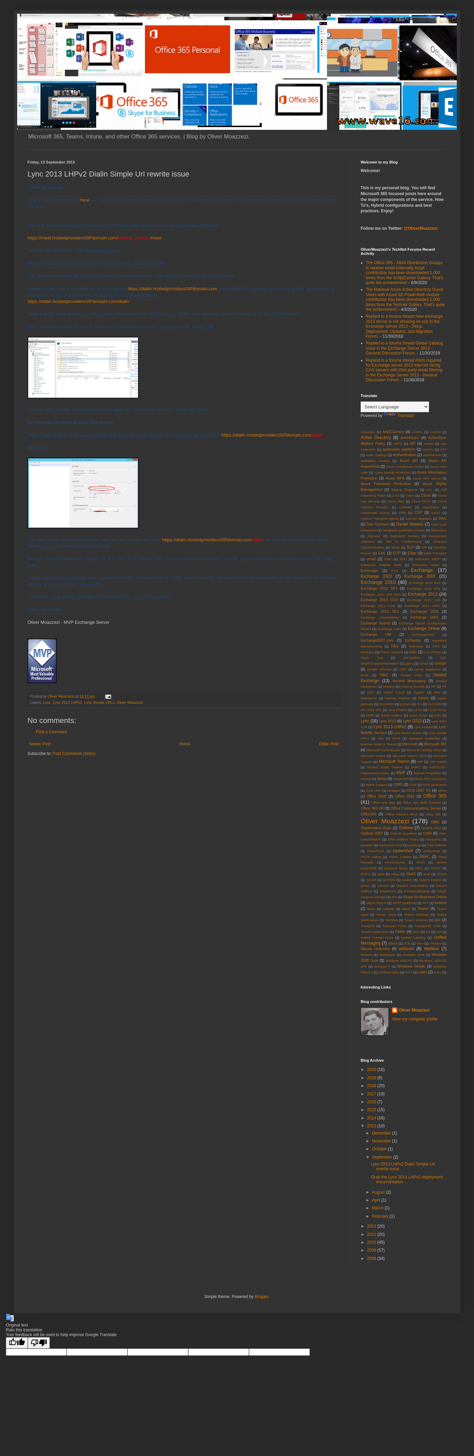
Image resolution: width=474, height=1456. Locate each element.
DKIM (395, 547)
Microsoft (409, 744)
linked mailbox (391, 715)
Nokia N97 (400, 779)
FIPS (436, 646)
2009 (372, 1250)
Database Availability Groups (404, 530)
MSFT (415, 767)
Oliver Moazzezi (129, 702)
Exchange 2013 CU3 (379, 600)
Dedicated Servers (404, 536)
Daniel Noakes (410, 524)
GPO (403, 669)
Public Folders (400, 857)
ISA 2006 (434, 704)
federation (416, 646)
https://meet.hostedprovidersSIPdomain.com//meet (94, 237)
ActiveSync (410, 438)
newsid (366, 779)
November (382, 1141)
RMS (419, 868)
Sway (371, 909)
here (84, 200)
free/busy (367, 652)
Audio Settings (376, 455)
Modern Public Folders (385, 767)
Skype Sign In (376, 903)
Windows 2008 (414, 955)
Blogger (262, 1296)
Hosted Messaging (409, 681)
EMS (403, 559)
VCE (407, 943)
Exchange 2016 (424, 611)
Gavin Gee (372, 657)
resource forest (395, 868)
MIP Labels (438, 762)
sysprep (388, 909)
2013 (372, 1126)
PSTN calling (371, 857)
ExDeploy (413, 640)
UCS (416, 932)
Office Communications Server (416, 808)
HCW (365, 675)
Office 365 (435, 796)
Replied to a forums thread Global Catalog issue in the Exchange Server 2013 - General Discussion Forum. (404, 348)
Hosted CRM (411, 675)
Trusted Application (375, 932)
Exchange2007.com (377, 640)
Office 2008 (376, 796)
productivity (431, 851)
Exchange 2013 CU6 (423, 600)
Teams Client (386, 914)
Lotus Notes (418, 715)
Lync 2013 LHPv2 (67, 702)
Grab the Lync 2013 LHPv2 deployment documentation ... (407, 1179)
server (365, 886)
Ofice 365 (433, 814)
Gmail (424, 663)
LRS (437, 715)
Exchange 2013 (423, 594)
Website (366, 955)
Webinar (431, 948)
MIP (420, 762)
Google (440, 663)
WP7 (409, 972)
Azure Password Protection (386, 484)
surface (440, 903)
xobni (422, 972)
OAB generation (435, 785)
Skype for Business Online (425, 897)
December (382, 1133)
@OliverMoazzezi (421, 228)
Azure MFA (395, 478)
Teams (423, 908)
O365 (397, 784)
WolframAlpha (389, 972)
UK (428, 932)
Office (442, 790)
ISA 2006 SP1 (371, 710)
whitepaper (388, 955)
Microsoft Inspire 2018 (409, 756)
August (379, 1192)
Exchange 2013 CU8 (378, 606)
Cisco (410, 495)
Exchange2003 (423, 634)
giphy (409, 663)
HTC (370, 692)
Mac (380, 738)
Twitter (400, 931)
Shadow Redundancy (412, 886)
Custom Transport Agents (380, 518)
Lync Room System (408, 733)
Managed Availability (424, 738)
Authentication (404, 455)
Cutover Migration (418, 518)
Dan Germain (377, 524)
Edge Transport (435, 553)
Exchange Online (424, 628)
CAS (396, 495)
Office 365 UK (372, 808)
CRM (402, 513)
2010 (372, 1242)
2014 (372, 1118)
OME (435, 822)
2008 (372, 1258)
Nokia (381, 779)
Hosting (388, 686)
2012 (372, 1226)
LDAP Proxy (437, 710)
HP (433, 686)
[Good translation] (17, 1342)
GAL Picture (432, 652)
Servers (383, 886)
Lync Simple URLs (99, 702)
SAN (426, 874)
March (378, 1208)
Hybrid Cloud (393, 692)
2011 (372, 1234)
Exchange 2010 (378, 582)
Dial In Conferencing (403, 541)
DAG (443, 518)
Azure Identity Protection (392, 472)
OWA (427, 833)
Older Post (328, 744)
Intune (423, 698)
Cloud (425, 495)
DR (424, 547)
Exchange (422, 570)
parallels (367, 845)
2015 (372, 1109)
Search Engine (430, 880)
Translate (399, 415)
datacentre (439, 530)
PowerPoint (375, 851)
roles (380, 874)
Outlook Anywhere (403, 833)
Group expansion (428, 669)
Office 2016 (405, 796)
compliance (430, 507)
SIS (394, 897)
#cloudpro (368, 432)
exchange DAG (424, 617)
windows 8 (382, 966)
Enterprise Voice (426, 565)
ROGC (366, 874)
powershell (403, 850)
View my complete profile (415, 1019)
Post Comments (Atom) (74, 753)
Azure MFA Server (427, 478)
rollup (395, 874)
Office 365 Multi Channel (422, 802)
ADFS (397, 443)
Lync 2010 (387, 721)
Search (407, 880)
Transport (368, 926)
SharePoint (388, 891)
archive (428, 449)
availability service (375, 461)
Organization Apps (376, 828)
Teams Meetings (416, 914)
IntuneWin (386, 704)
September (382, 1157)
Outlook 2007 (372, 833)
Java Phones (397, 710)
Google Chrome (379, 669)
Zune (437, 972)
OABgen (393, 790)
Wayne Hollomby (375, 949)
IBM (437, 692)
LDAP (418, 710)
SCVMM (389, 880)
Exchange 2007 (420, 576)
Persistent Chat (390, 845)
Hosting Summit (413, 686)
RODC (435, 868)
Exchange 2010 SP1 (379, 588)
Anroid (428, 443)
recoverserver (395, 862)
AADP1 (417, 432)
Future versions (391, 652)
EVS (394, 571)
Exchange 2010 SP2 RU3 (380, 594)
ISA (419, 704)
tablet (406, 909)
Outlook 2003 (431, 828)
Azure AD (409, 461)
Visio (420, 943)
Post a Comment (51, 732)
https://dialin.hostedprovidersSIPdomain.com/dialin (78, 301)
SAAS (411, 874)
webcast (406, 948)
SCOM (371, 880)
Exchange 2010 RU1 (425, 583)
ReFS (420, 862)
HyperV (419, 692)
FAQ (395, 646)
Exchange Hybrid (375, 623)
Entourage (369, 570)
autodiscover (432, 455)
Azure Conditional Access (405, 467)
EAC (381, 553)
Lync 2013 (412, 721)
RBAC (424, 857)
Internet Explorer (397, 698)
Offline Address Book (401, 814)
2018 (372, 1085)
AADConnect (393, 432)
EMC (388, 559)
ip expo (405, 704)
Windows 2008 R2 (399, 960)
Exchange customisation (380, 617)
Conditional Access (375, 513)
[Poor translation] (39, 1342)
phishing (414, 845)
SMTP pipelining (405, 903)
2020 (372, 1069)
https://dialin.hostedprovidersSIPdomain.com (172, 288)
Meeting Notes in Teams (378, 744)
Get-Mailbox (412, 657)
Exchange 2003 (376, 576)
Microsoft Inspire (373, 756)
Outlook (406, 827)
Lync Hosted (423, 727)
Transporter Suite (427, 926)
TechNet (391, 920)
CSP (418, 512)
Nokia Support (376, 785)
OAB (412, 785)
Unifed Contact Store (377, 937)
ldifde (370, 715)
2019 (372, 1077)
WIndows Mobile (411, 966)
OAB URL (373, 790)
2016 (372, 1101)
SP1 (425, 903)
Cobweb (405, 507)
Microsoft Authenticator (383, 750)
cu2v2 (435, 513)
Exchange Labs (389, 629)
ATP (443, 449)
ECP (396, 553)
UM (438, 932)
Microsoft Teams (394, 761)
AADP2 (435, 432)
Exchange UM (376, 634)
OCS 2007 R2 (419, 790)
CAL (429, 490)
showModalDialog (417, 891)
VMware (435, 943)
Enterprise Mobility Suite (381, 565)
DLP (410, 547)
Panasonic (433, 839)
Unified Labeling (413, 937)
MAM (396, 738)
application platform (398, 449)
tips (438, 920)
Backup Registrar (404, 490)
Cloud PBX (395, 501)
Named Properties (427, 773)
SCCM (442, 874)
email (371, 559)
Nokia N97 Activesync (431, 779)
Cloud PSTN (420, 501)
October (380, 1149)
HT (444, 686)
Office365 (368, 814)
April (376, 1200)
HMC (384, 675)
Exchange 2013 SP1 (380, 611)
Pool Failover (437, 845)
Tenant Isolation (416, 920)
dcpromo (374, 536)
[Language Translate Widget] (395, 407)
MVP (400, 772)
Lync (47, 702)
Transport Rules (394, 926)
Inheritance (369, 698)
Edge (412, 553)
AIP (412, 443)
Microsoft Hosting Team (424, 750)
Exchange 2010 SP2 (423, 588)
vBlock (393, 943)
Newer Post (39, 744)
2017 (372, 1094)
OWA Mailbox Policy (403, 839)
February (381, 1216)
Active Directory (376, 437)
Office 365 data (383, 802)
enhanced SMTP (428, 559)
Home (184, 744)
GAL (413, 652)
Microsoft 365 (435, 744)
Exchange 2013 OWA (422, 606)
